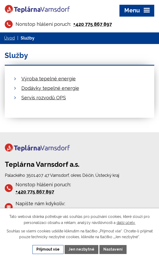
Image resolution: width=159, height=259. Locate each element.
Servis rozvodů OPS (43, 97)
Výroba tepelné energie (48, 78)
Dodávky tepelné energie (50, 88)
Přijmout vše (48, 249)
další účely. (126, 223)
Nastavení (113, 249)
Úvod (9, 38)
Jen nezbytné (81, 249)
